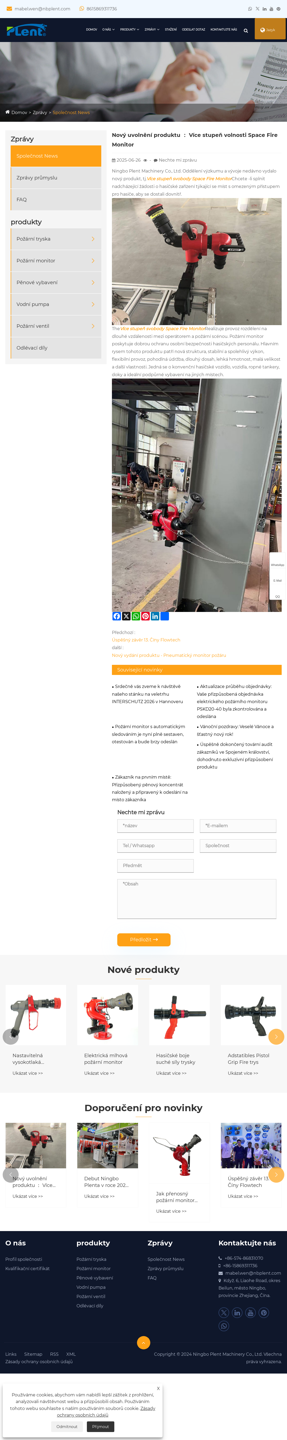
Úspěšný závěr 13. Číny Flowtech (146, 640)
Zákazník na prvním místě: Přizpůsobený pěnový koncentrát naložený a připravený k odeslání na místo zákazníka (150, 788)
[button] (11, 1037)
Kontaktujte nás (214, 29)
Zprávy (141, 29)
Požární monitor (36, 261)
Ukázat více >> (28, 1073)
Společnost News (71, 112)
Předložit (144, 940)
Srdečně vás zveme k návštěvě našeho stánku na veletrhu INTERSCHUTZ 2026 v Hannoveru (147, 694)
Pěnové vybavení (37, 283)
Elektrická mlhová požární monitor (106, 1059)
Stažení (162, 29)
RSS (54, 1355)
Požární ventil (33, 326)
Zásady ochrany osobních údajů (39, 1363)
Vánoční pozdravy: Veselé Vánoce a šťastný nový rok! (235, 730)
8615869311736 (102, 8)
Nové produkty (143, 970)
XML (71, 1355)
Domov (82, 29)
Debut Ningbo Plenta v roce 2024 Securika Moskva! (106, 1183)
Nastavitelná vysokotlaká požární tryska (29, 1059)
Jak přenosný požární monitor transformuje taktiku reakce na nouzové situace (177, 1198)
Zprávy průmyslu (37, 178)
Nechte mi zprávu (178, 160)
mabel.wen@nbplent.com (42, 8)
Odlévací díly (32, 348)
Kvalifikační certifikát (27, 1270)
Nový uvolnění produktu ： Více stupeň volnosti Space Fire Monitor (35, 1183)
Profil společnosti (23, 1260)
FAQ (22, 200)
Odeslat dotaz (184, 29)
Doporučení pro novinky (143, 1109)
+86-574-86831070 (244, 1259)
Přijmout (100, 1426)
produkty (118, 29)
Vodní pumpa (33, 304)
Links (11, 1355)
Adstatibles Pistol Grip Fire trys (248, 1059)
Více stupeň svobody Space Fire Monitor (189, 178)
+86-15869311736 (240, 1267)
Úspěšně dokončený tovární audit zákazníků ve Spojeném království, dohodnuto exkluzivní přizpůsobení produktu (235, 756)
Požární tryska (34, 239)
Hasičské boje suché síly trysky (175, 1059)
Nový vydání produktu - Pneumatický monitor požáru (169, 655)
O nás (97, 29)
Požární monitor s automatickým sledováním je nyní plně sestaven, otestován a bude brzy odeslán (148, 734)
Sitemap (33, 1355)
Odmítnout (67, 1426)
